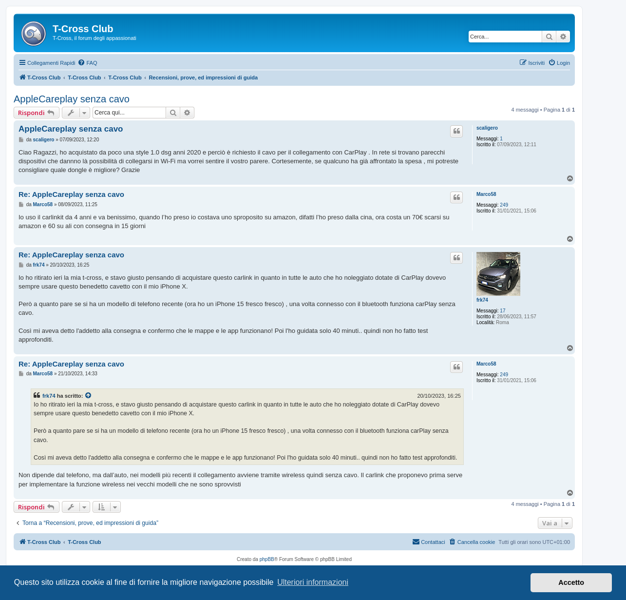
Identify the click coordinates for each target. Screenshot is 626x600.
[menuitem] (87, 63)
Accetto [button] (571, 582)
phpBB (267, 559)
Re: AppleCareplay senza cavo (71, 194)
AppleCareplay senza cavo (72, 99)
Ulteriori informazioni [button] (312, 582)
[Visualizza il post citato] (88, 395)
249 (504, 205)
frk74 (482, 300)
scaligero (487, 128)
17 (502, 310)
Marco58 (486, 194)
